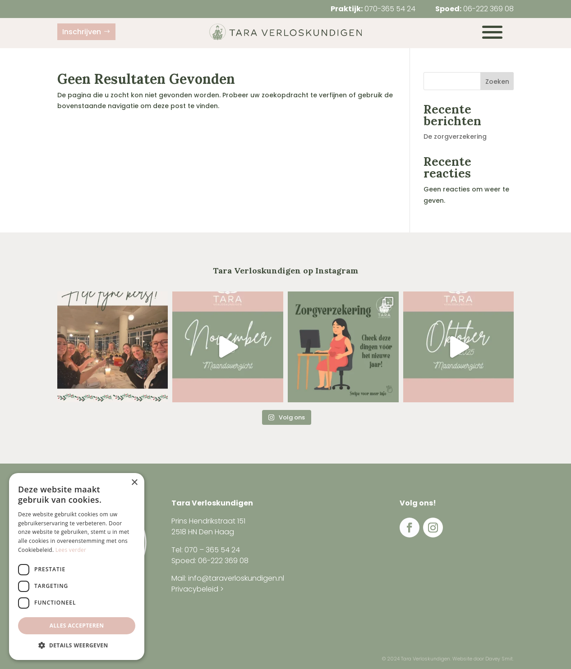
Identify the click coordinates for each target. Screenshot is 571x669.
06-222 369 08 (488, 9)
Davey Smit (499, 658)
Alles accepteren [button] (77, 625)
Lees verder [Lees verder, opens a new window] (71, 550)
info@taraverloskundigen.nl (236, 578)
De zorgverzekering (455, 136)
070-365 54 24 (389, 9)
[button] (76, 645)
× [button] (134, 482)
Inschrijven (81, 32)
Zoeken (497, 81)
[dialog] (76, 566)
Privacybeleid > (197, 589)
